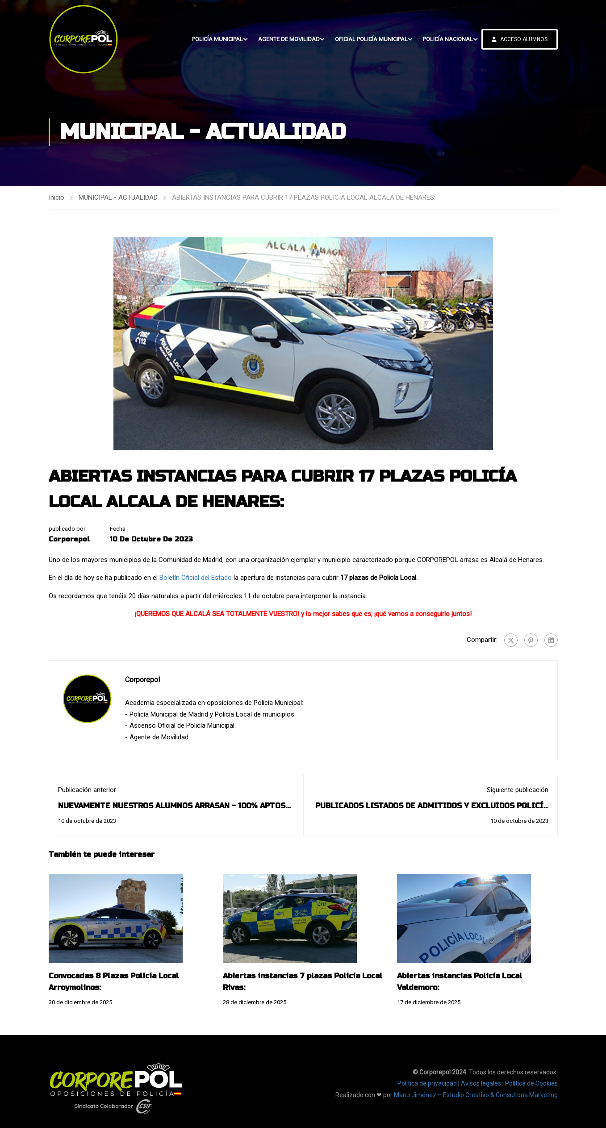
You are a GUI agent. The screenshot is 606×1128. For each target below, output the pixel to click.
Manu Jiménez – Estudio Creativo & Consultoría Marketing (476, 1095)
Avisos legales (481, 1083)
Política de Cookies (531, 1083)
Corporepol (69, 539)
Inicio (56, 197)
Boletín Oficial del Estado (195, 578)
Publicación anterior (87, 790)
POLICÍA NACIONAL (448, 39)
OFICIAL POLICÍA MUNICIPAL (371, 39)
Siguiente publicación (517, 790)
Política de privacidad (427, 1083)
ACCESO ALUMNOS (519, 39)
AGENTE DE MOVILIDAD (289, 39)
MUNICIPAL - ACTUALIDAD (118, 197)
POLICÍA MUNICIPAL (217, 39)
